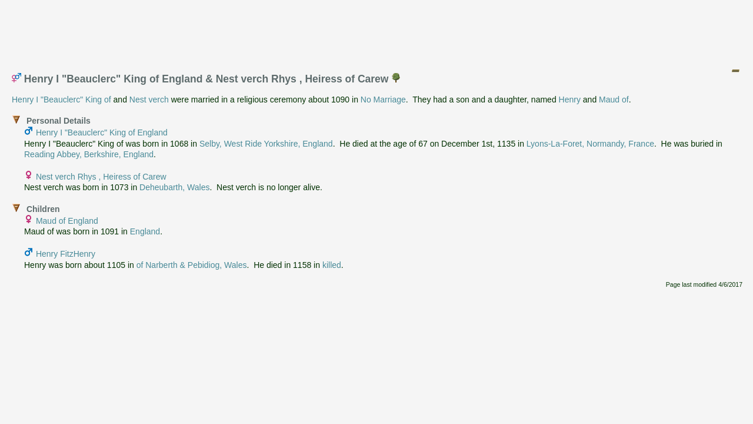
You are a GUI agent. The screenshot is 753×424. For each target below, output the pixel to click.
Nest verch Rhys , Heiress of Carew (101, 176)
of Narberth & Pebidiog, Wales (191, 265)
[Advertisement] (377, 31)
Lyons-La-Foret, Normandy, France (590, 143)
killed (331, 265)
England (145, 231)
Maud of (614, 99)
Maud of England (67, 221)
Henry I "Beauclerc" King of (61, 99)
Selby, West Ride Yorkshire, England (266, 143)
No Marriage (383, 99)
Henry (570, 99)
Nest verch (149, 99)
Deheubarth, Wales (174, 187)
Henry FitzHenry (65, 254)
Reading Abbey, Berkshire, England (89, 154)
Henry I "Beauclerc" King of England (102, 132)
